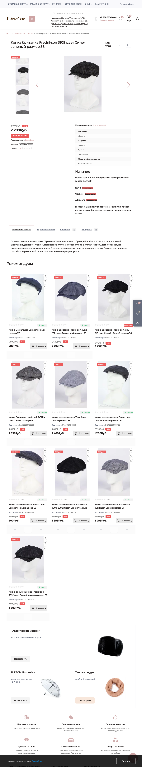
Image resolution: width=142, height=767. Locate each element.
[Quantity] (28, 355)
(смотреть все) (99, 125)
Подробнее (37, 761)
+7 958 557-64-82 (108, 17)
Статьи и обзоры (73, 4)
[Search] (54, 13)
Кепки (30, 33)
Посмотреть (20, 659)
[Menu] (32, 19)
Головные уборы (18, 33)
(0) (19, 148)
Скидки (88, 4)
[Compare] (45, 286)
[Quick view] (45, 276)
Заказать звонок (107, 20)
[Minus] (15, 355)
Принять (125, 761)
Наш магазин (102, 4)
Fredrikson (29, 140)
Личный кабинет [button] (127, 4)
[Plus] (41, 355)
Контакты (57, 4)
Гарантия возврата (39, 4)
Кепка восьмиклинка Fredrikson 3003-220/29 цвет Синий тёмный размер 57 (69, 507)
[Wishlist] (45, 281)
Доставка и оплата (17, 4)
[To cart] (38, 346)
